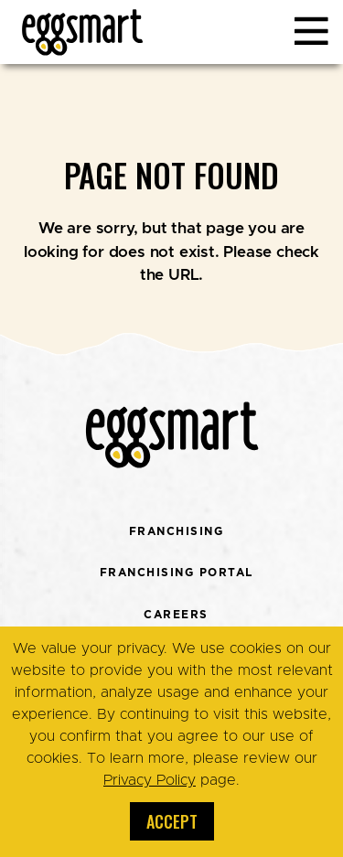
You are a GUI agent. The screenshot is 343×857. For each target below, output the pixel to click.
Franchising (176, 531)
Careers (176, 614)
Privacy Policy (149, 780)
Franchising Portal (176, 572)
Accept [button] (172, 821)
